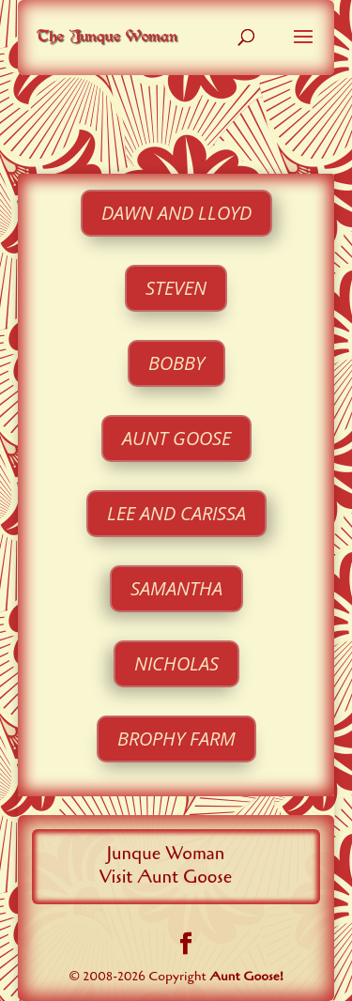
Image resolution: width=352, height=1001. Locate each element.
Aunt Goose (176, 438)
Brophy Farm (176, 738)
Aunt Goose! (246, 976)
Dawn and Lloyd (176, 212)
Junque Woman (165, 853)
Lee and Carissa (176, 513)
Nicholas (176, 663)
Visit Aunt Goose (166, 877)
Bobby (176, 363)
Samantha (176, 588)
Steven (176, 287)
